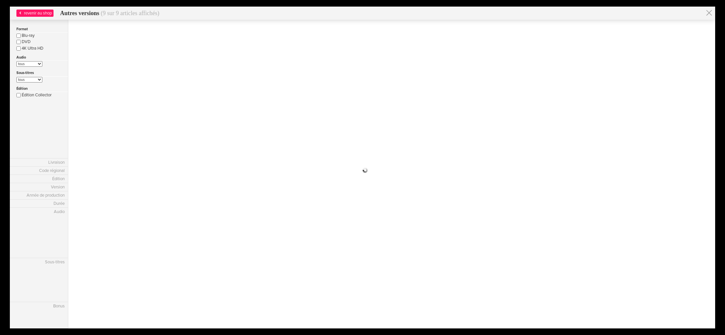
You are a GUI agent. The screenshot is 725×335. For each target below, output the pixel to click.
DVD (23, 41)
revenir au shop (35, 13)
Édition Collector (34, 95)
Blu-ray (25, 35)
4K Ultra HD (29, 48)
